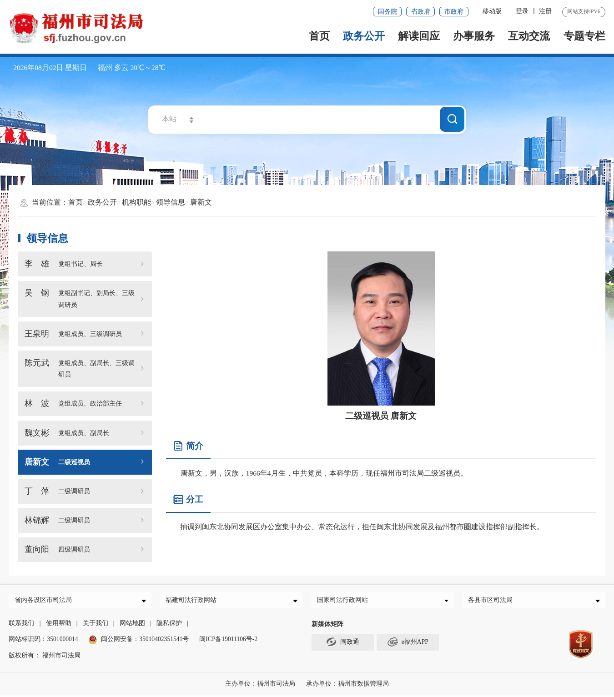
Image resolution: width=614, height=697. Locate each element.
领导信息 (170, 202)
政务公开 (364, 36)
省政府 (420, 11)
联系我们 (21, 625)
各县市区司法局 (492, 600)
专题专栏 (584, 36)
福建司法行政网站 (193, 600)
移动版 (492, 11)
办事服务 (474, 36)
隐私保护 (169, 625)
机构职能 (136, 202)
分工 (188, 500)
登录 (522, 11)
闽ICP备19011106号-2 (228, 641)
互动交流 (529, 36)
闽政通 (342, 644)
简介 (188, 446)
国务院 (387, 11)
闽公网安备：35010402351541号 (145, 641)
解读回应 (419, 36)
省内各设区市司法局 (45, 600)
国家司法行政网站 (344, 600)
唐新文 (201, 202)
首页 (319, 36)
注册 (545, 11)
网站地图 (132, 625)
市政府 (453, 11)
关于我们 (95, 625)
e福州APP (408, 644)
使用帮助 (58, 625)
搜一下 (452, 119)
